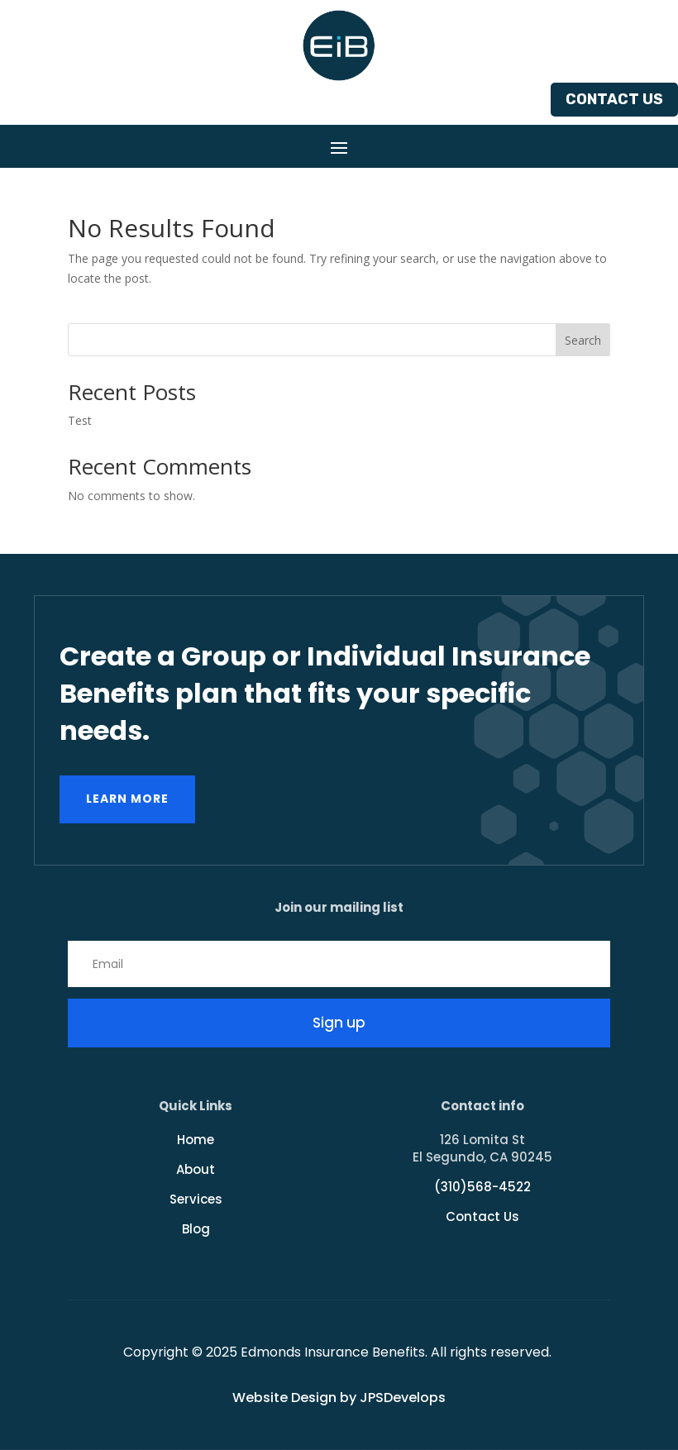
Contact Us (614, 99)
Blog (196, 1229)
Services (196, 1199)
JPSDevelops (403, 1397)
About (195, 1169)
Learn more (127, 798)
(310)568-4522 (482, 1186)
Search (583, 340)
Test (80, 420)
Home (195, 1139)
